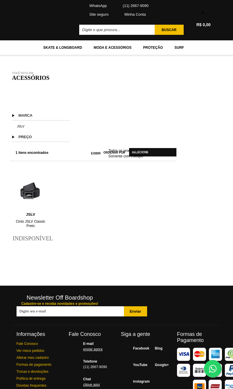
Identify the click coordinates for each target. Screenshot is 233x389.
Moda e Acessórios (112, 48)
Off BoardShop (38, 16)
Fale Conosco (27, 344)
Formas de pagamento (34, 365)
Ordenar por (114, 152)
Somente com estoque (126, 156)
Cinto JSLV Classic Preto (30, 223)
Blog (159, 348)
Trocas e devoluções (32, 372)
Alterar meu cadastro (33, 358)
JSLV (20, 126)
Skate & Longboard (62, 48)
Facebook (138, 348)
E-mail (97, 347)
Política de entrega (31, 379)
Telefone (97, 364)
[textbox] (117, 30)
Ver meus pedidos (30, 351)
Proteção (153, 48)
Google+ (160, 365)
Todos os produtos (123, 151)
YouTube (138, 365)
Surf (179, 48)
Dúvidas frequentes (31, 385)
